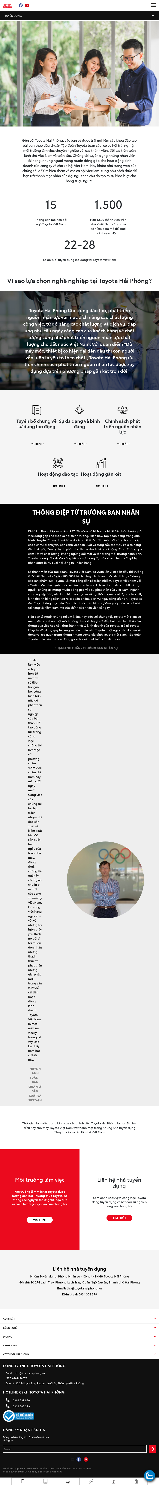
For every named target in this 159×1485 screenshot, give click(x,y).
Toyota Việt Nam (52, 1471)
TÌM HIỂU (39, 1220)
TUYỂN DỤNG (13, 16)
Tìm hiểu (37, 444)
